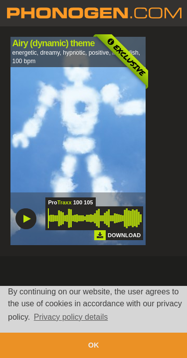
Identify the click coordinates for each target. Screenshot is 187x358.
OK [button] (93, 345)
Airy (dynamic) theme (53, 43)
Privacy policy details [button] (71, 317)
